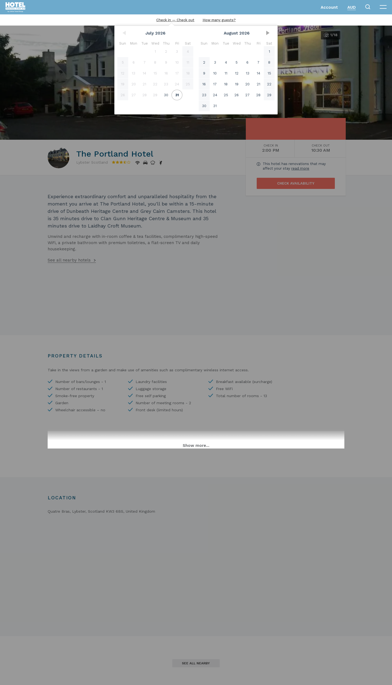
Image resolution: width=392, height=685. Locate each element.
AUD (351, 7)
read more (300, 168)
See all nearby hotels (69, 260)
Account (329, 7)
